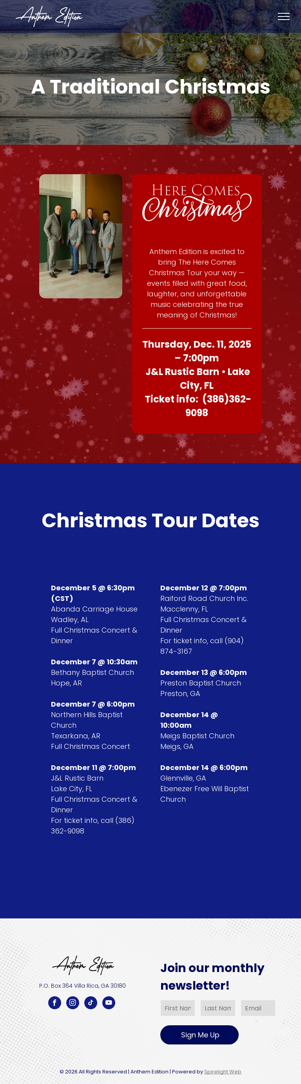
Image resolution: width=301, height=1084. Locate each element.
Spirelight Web (222, 1071)
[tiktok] (90, 1003)
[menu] (284, 16)
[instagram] (72, 1003)
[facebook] (54, 1003)
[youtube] (108, 1003)
